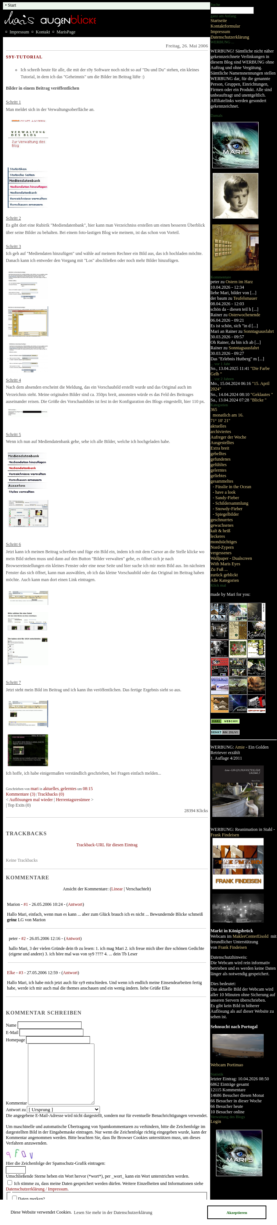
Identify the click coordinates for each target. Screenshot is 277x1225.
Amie (240, 747)
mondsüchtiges (224, 541)
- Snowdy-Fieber (227, 508)
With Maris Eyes (225, 563)
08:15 (88, 788)
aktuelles (218, 426)
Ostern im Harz (239, 281)
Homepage (15, 1039)
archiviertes (221, 431)
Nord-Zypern (222, 547)
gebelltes (218, 453)
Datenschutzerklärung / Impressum (37, 1189)
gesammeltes (222, 481)
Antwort (75, 904)
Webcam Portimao (227, 1064)
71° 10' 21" (220, 420)
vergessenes (221, 552)
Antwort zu (16, 1109)
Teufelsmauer (245, 298)
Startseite (219, 20)
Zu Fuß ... (219, 569)
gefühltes (219, 464)
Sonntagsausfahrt (259, 331)
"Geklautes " (262, 394)
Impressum (220, 31)
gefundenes (221, 459)
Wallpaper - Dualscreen (231, 558)
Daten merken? (31, 1198)
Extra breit (220, 448)
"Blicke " (258, 400)
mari (34, 788)
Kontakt (43, 32)
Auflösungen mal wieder (31, 799)
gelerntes (218, 470)
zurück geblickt (224, 574)
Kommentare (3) (20, 794)
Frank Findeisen (225, 834)
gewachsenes (222, 525)
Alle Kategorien (225, 580)
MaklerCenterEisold (251, 936)
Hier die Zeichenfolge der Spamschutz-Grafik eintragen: (55, 1163)
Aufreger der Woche (228, 437)
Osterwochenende (244, 314)
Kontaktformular (225, 26)
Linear (117, 888)
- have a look (224, 492)
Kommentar (16, 1103)
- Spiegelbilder (226, 514)
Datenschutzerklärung (230, 37)
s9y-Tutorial (24, 57)
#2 (23, 938)
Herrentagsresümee (73, 799)
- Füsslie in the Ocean (232, 486)
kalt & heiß (220, 530)
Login (216, 1121)
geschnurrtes (222, 519)
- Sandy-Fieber (226, 497)
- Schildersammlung (230, 503)
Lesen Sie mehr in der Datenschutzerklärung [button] (113, 1212)
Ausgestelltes (222, 442)
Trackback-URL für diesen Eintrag (107, 844)
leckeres (218, 536)
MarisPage (66, 32)
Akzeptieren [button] (236, 1212)
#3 (21, 972)
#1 (26, 904)
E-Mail (12, 1032)
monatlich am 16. (228, 415)
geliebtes (218, 475)
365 (214, 409)
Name (11, 1025)
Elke (11, 972)
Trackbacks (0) (50, 794)
